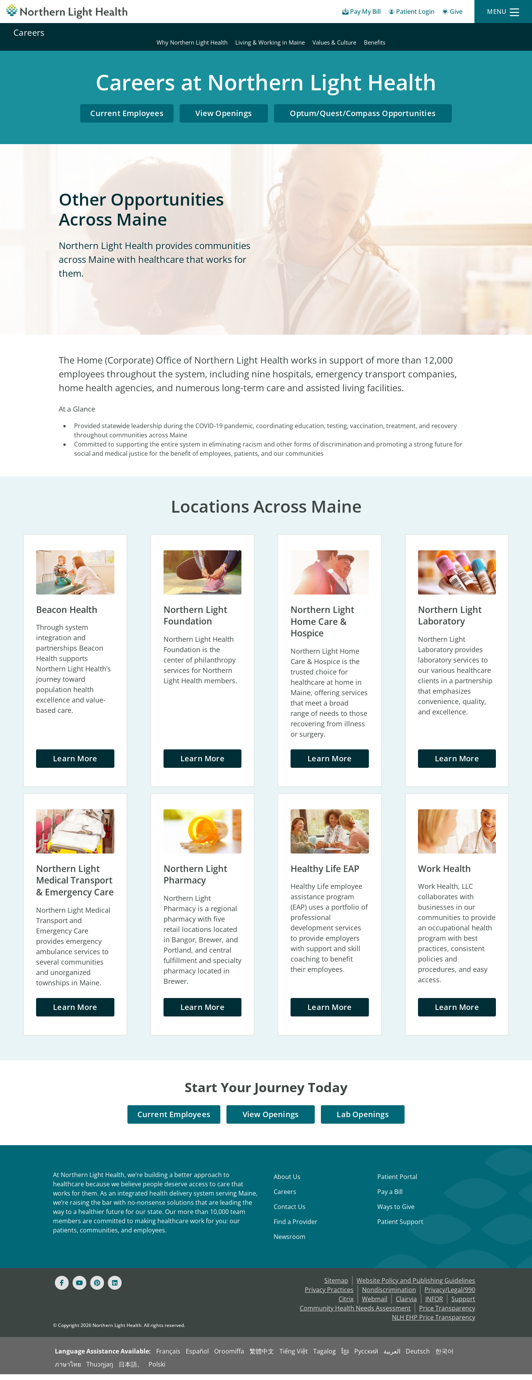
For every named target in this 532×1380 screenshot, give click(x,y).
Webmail (374, 1304)
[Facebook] (62, 1288)
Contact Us (290, 1212)
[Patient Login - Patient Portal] (411, 12)
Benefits (507, 32)
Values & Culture (467, 32)
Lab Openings (363, 1120)
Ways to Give (396, 1212)
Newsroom (290, 1242)
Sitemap (336, 1286)
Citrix (346, 1304)
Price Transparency (447, 1314)
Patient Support (400, 1227)
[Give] (452, 12)
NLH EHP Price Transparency (433, 1323)
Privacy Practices (329, 1295)
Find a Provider (295, 1227)
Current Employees (126, 104)
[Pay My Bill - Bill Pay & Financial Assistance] (361, 12)
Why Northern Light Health (324, 32)
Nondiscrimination (389, 1295)
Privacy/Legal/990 (450, 1295)
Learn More (75, 751)
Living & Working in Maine (403, 32)
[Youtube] (79, 1288)
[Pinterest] (97, 1288)
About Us (287, 1182)
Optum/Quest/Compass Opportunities (363, 104)
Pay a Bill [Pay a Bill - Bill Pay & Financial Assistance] (390, 1197)
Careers (29, 32)
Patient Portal (397, 1182)
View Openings (224, 104)
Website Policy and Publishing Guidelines (416, 1286)
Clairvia (406, 1304)
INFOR (434, 1304)
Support (463, 1304)
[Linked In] (115, 1288)
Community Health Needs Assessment (355, 1314)
